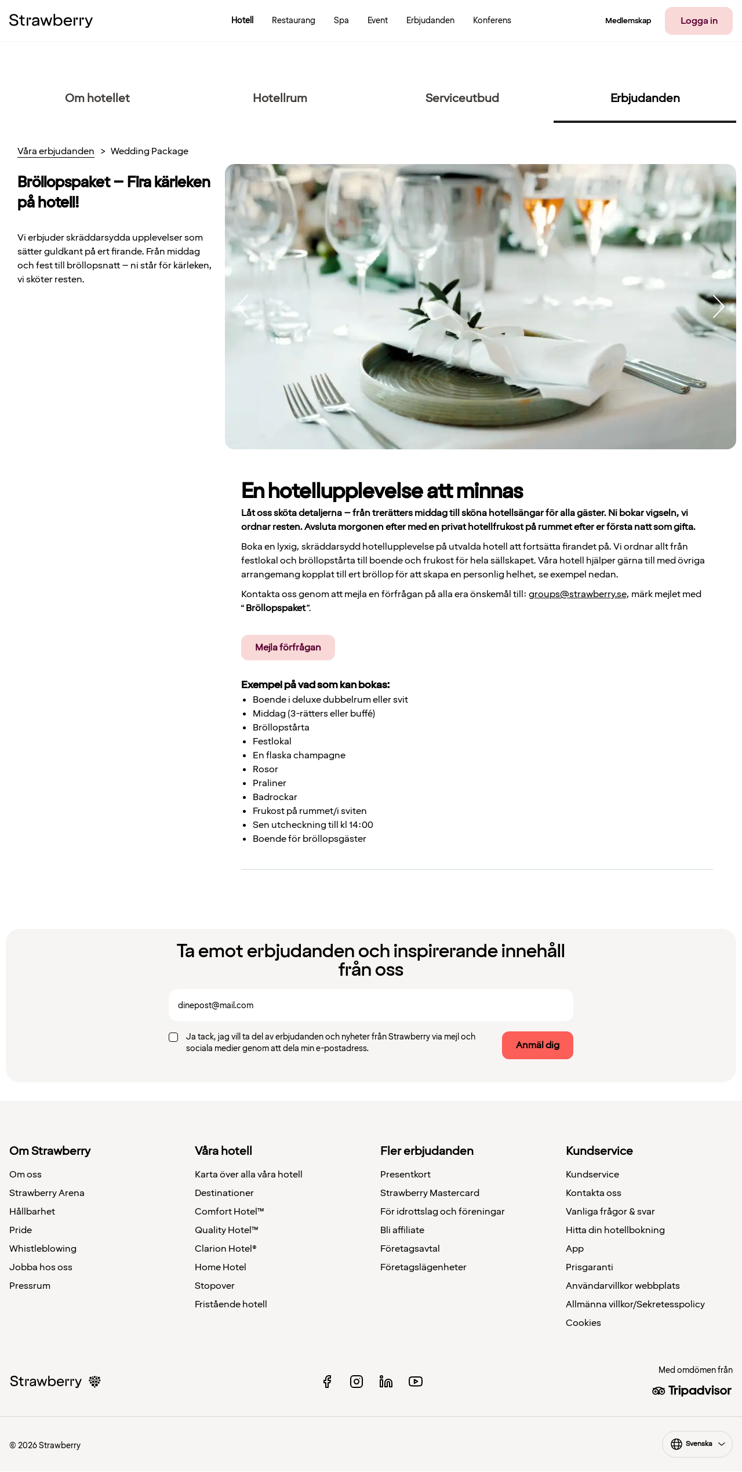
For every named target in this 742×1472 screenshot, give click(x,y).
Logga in (699, 20)
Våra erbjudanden (55, 152)
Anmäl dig (537, 1045)
